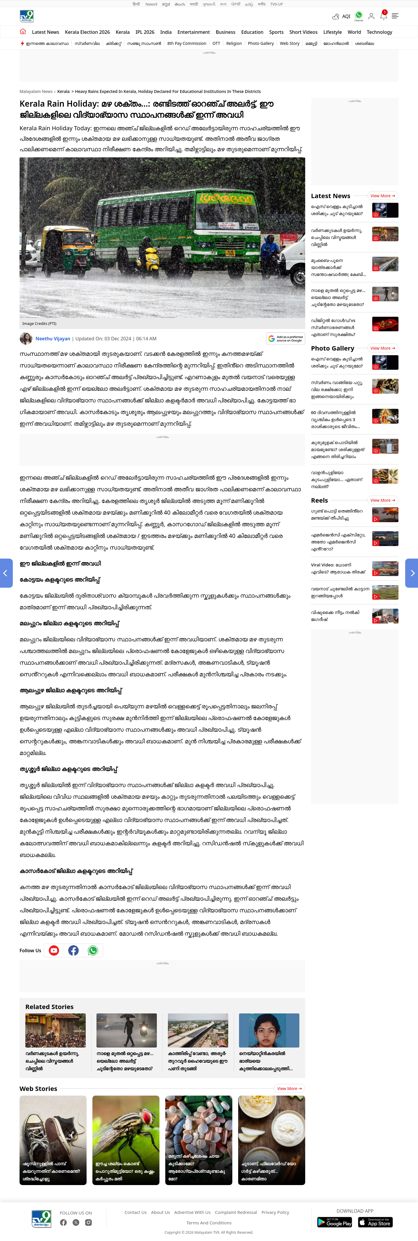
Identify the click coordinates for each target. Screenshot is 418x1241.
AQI (346, 16)
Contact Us (135, 1212)
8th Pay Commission (186, 43)
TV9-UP (276, 4)
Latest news (45, 32)
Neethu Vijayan (54, 338)
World (354, 32)
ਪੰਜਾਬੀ (235, 4)
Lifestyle (332, 32)
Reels (319, 500)
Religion (234, 43)
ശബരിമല (364, 43)
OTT (216, 43)
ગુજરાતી (209, 4)
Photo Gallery (261, 43)
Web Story (289, 43)
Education (252, 32)
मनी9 (262, 4)
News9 (151, 4)
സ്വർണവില (87, 43)
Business (225, 32)
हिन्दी (137, 4)
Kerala (123, 32)
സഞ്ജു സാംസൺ (144, 43)
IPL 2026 (145, 32)
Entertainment (194, 32)
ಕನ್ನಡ (166, 4)
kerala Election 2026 (87, 32)
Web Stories (38, 1088)
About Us (160, 1212)
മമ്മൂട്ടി (311, 43)
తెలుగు (180, 4)
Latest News (330, 195)
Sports (276, 32)
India (166, 32)
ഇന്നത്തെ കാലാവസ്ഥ (47, 43)
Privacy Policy (275, 1212)
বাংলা (223, 4)
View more (289, 1088)
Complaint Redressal (236, 1212)
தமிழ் (249, 4)
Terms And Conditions (209, 1223)
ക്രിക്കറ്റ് (113, 43)
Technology (379, 32)
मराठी (194, 4)
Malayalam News (36, 91)
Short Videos (303, 32)
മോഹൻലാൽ (336, 43)
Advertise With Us (192, 1212)
